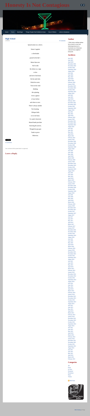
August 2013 (71, 303)
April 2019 (70, 178)
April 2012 (70, 333)
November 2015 (72, 254)
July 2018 (70, 195)
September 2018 (72, 191)
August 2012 (71, 325)
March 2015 (71, 268)
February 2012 (71, 337)
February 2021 (71, 137)
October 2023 (71, 89)
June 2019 (70, 174)
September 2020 (72, 147)
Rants (12, 32)
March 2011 (71, 357)
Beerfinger (20, 32)
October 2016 (71, 233)
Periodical (70, 371)
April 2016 (70, 244)
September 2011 (72, 346)
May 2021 (70, 132)
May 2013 (70, 309)
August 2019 (71, 171)
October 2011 (71, 344)
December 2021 (72, 121)
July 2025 (70, 58)
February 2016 (71, 248)
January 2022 (71, 119)
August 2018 (71, 193)
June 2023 (70, 97)
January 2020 (71, 161)
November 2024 (72, 65)
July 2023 (70, 95)
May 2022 (70, 113)
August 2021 (71, 126)
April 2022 (70, 115)
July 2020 (70, 150)
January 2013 (71, 316)
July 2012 (70, 327)
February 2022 (71, 117)
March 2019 (71, 180)
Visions (70, 376)
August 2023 (71, 93)
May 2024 (70, 77)
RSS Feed (72, 380)
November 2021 (72, 123)
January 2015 (71, 272)
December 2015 (72, 252)
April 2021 (70, 134)
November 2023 (72, 88)
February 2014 (71, 292)
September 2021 (72, 124)
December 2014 (72, 274)
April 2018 (70, 200)
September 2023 (72, 91)
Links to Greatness (64, 32)
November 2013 (72, 298)
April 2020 (70, 156)
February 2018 (71, 204)
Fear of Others (52, 32)
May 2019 (70, 176)
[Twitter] (84, 5)
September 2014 (72, 279)
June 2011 (70, 351)
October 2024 (71, 67)
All (69, 365)
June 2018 (70, 196)
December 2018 (72, 185)
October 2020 (71, 145)
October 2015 (71, 255)
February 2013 (71, 314)
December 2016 (72, 230)
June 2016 (70, 241)
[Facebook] (82, 5)
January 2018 (71, 206)
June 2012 (70, 329)
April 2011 (70, 355)
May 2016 (70, 242)
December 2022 (72, 102)
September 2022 (72, 108)
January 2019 (71, 183)
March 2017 (71, 224)
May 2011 (70, 353)
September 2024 (72, 69)
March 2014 (71, 290)
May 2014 (70, 287)
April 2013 (70, 311)
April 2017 (70, 222)
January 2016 (71, 250)
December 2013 (72, 296)
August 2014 (71, 281)
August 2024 (71, 71)
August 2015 (71, 259)
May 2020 (70, 154)
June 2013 (70, 307)
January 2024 (71, 84)
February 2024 (71, 82)
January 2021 (71, 139)
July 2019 (70, 172)
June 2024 (70, 75)
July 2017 (70, 217)
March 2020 (71, 158)
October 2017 (71, 211)
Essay (69, 367)
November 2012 (72, 320)
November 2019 (72, 165)
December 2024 (72, 64)
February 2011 (71, 359)
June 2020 (70, 152)
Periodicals (70, 373)
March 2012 (71, 335)
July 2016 (70, 239)
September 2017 (72, 213)
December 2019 (72, 163)
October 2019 (71, 167)
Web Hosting (78, 409)
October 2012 (71, 322)
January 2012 (71, 338)
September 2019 (72, 169)
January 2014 (71, 294)
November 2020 (72, 143)
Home (6, 32)
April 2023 (70, 99)
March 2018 (71, 202)
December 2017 (72, 207)
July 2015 (70, 261)
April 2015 (70, 266)
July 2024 (70, 73)
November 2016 (72, 231)
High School (10, 39)
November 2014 (72, 276)
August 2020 (71, 148)
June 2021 (70, 130)
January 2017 (71, 228)
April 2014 (70, 289)
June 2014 (70, 285)
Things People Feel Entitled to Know (36, 32)
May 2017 (70, 220)
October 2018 (71, 189)
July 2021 (70, 128)
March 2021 (71, 136)
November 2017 (72, 209)
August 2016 (71, 237)
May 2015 (70, 265)
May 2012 (70, 331)
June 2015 (70, 263)
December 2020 (72, 141)
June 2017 (70, 219)
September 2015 (72, 257)
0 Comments (62, 40)
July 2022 (70, 112)
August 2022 (71, 110)
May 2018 (70, 198)
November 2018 (72, 187)
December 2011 (72, 340)
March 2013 (71, 313)
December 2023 (72, 86)
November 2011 (72, 342)
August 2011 (71, 348)
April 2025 (70, 62)
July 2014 (70, 283)
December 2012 (72, 318)
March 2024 (71, 80)
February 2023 (71, 100)
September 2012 (72, 324)
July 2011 (70, 349)
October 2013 (71, 300)
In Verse (70, 369)
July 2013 (70, 305)
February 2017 (71, 226)
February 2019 (71, 182)
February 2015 (71, 270)
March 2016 (71, 246)
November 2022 (72, 104)
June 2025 (70, 60)
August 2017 (71, 215)
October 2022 (71, 106)
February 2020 (71, 159)
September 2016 (72, 235)
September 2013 (72, 301)
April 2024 (70, 78)
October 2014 (71, 278)
